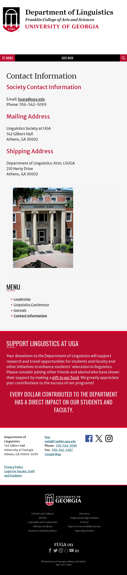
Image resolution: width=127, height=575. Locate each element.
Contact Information (30, 316)
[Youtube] (71, 550)
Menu (7, 58)
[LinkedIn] (77, 550)
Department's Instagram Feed (109, 438)
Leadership (22, 299)
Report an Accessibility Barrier (84, 526)
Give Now (67, 58)
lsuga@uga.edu (31, 99)
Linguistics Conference (31, 305)
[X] (55, 550)
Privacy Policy (13, 467)
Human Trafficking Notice (42, 530)
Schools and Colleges (42, 513)
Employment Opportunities (84, 518)
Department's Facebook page (88, 438)
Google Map (53, 454)
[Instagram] (61, 550)
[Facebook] (50, 550)
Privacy (84, 522)
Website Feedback (42, 526)
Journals (20, 310)
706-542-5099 (66, 445)
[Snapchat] (66, 550)
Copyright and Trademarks (42, 522)
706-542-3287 (62, 450)
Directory (84, 513)
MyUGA (43, 518)
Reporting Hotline (84, 530)
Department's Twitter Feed (98, 438)
